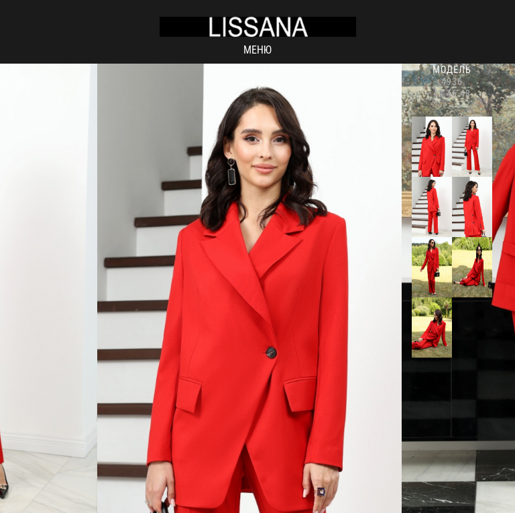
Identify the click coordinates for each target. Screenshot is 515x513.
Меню (257, 50)
